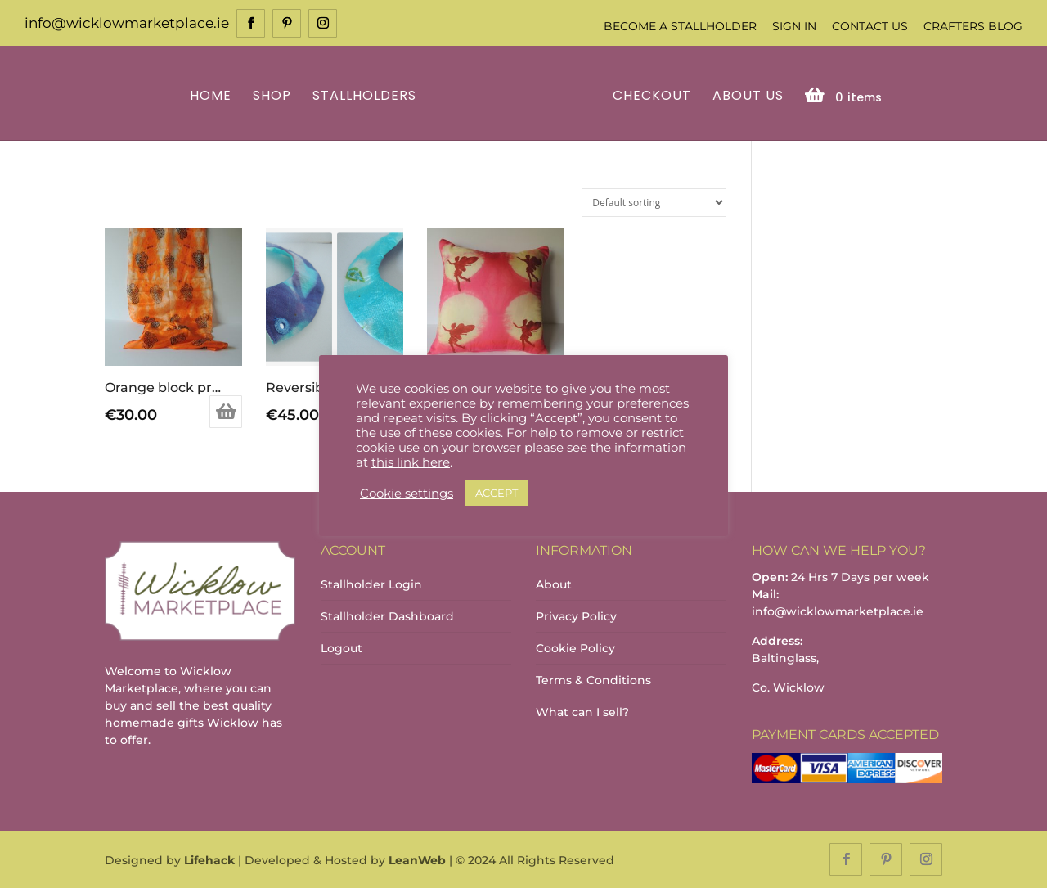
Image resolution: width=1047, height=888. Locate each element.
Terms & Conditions (593, 680)
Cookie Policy (575, 648)
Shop (272, 97)
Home (210, 97)
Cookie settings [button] (406, 493)
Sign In (794, 26)
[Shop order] (654, 202)
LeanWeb (417, 860)
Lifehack (209, 860)
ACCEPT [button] (496, 492)
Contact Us (870, 26)
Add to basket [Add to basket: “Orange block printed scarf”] (225, 411)
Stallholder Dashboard (387, 616)
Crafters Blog (972, 26)
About (554, 584)
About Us (748, 97)
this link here (410, 462)
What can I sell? (582, 712)
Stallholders (364, 97)
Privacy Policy (576, 616)
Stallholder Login (371, 584)
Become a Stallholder (680, 26)
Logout (341, 648)
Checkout (652, 97)
